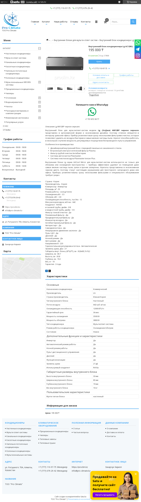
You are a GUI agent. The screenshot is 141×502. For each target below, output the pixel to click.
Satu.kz (83, 496)
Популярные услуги (14, 122)
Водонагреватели (14, 102)
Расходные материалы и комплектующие (17, 112)
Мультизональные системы (19, 455)
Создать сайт (31, 2)
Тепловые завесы (48, 439)
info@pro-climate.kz (13, 210)
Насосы (9, 106)
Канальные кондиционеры (18, 62)
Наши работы (60, 21)
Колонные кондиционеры (17, 78)
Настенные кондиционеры (18, 53)
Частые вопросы (81, 432)
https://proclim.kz (12, 207)
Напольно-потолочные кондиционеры (16, 72)
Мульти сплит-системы (16, 432)
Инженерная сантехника (17, 117)
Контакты (85, 21)
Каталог (46, 21)
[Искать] (133, 21)
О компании (112, 428)
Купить (99, 62)
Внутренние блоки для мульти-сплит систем (75, 40)
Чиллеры (10, 93)
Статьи (76, 428)
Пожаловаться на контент (79, 499)
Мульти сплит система (16, 58)
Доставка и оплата (115, 432)
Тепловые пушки (47, 443)
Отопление (11, 98)
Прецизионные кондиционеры (20, 89)
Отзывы (74, 21)
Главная (35, 21)
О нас (5, 126)
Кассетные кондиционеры (18, 66)
